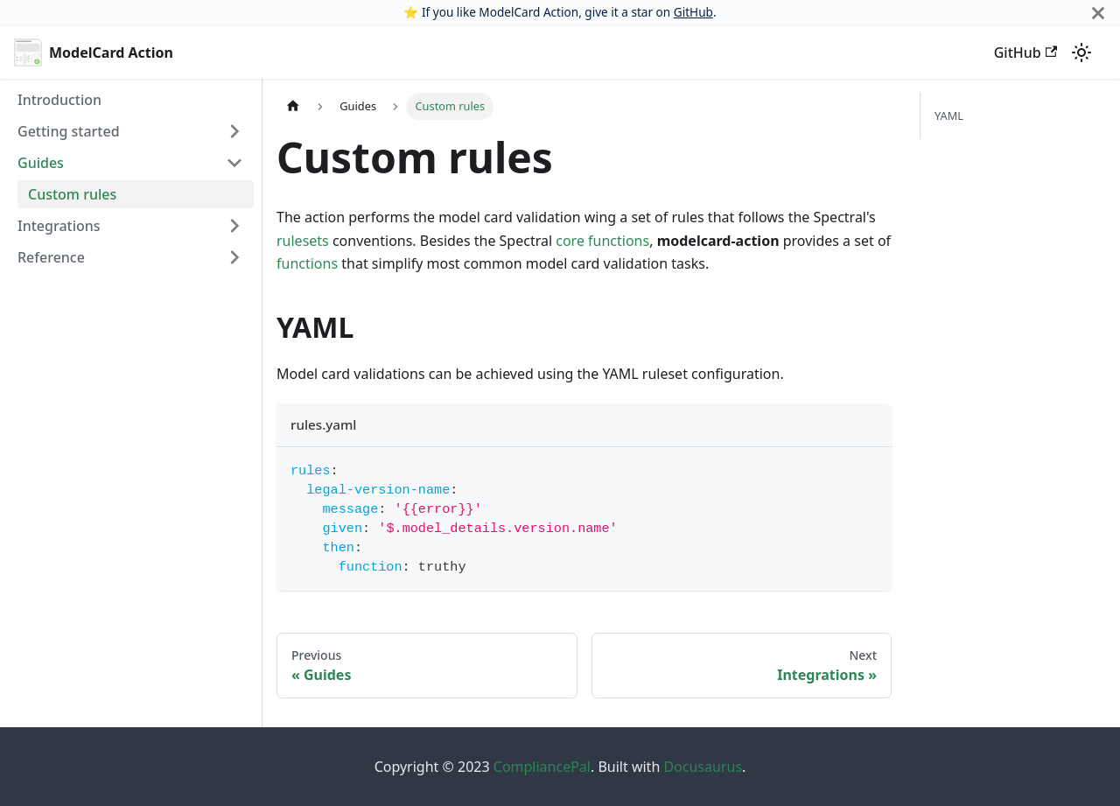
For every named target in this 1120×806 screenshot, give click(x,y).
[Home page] (293, 106)
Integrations (59, 225)
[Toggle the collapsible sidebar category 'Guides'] (234, 163)
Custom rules (72, 194)
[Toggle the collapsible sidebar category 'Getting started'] (234, 131)
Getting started (69, 131)
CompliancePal (542, 766)
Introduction (60, 99)
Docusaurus (702, 766)
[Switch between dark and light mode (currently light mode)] (1082, 53)
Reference (51, 257)
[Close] (1098, 12)
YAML (948, 115)
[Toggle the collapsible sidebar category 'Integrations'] (234, 226)
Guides (41, 162)
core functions (602, 240)
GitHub (693, 12)
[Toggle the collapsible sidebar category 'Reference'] (234, 257)
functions (307, 263)
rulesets (302, 240)
